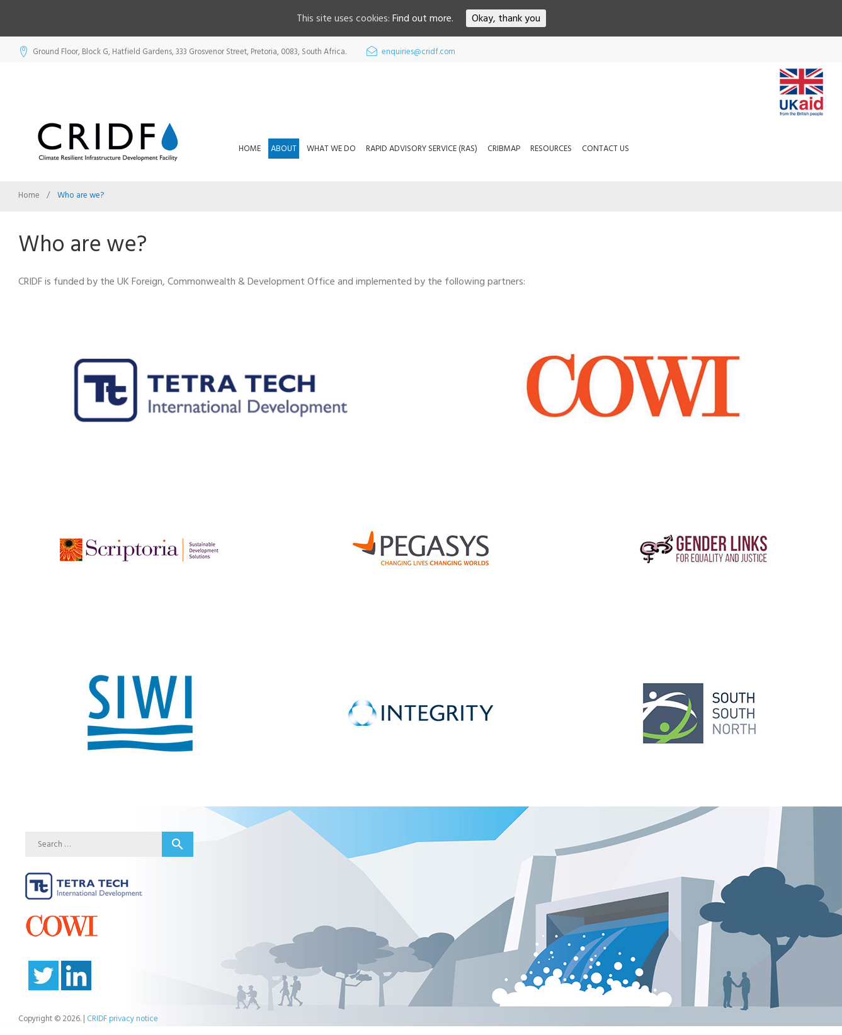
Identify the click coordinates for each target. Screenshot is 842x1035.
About (284, 149)
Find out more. (422, 18)
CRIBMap (503, 149)
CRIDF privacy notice (122, 1018)
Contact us (605, 149)
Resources (551, 149)
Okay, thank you (506, 18)
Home (250, 149)
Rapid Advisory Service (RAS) (421, 149)
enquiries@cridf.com (418, 52)
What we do (331, 149)
